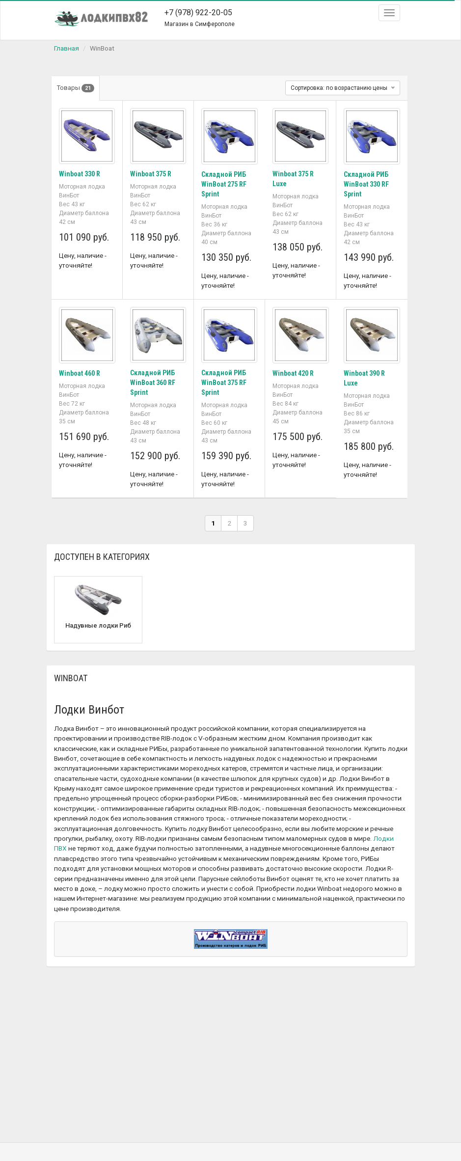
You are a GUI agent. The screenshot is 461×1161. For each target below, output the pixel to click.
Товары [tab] (75, 88)
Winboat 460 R (79, 372)
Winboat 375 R (150, 174)
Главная (66, 48)
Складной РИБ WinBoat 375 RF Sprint (223, 381)
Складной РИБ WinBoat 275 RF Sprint (223, 184)
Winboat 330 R (79, 174)
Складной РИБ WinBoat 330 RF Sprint (366, 184)
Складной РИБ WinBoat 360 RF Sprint (152, 381)
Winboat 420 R (293, 372)
